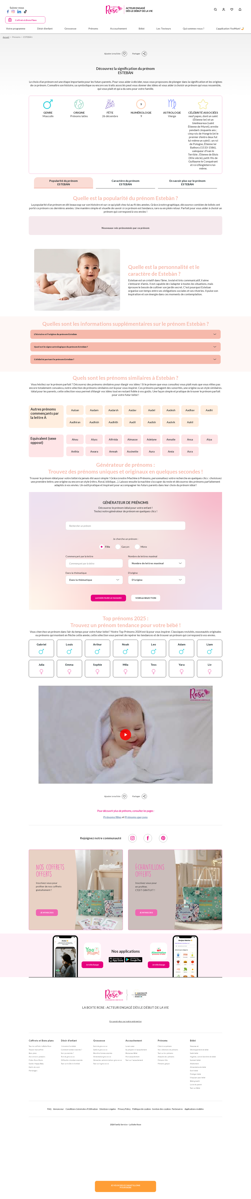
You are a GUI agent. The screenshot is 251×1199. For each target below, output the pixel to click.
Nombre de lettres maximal (142, 647)
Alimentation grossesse (102, 1148)
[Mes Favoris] (231, 9)
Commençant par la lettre (79, 647)
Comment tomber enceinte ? (71, 1141)
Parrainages (33, 1162)
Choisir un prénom (165, 1138)
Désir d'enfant (69, 1132)
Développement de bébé (199, 1141)
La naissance (130, 1138)
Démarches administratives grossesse (107, 1152)
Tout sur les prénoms (165, 1145)
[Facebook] (8, 11)
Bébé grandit (195, 1172)
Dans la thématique (76, 664)
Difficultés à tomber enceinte (72, 1152)
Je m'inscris (47, 1004)
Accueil (6, 37)
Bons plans (33, 1145)
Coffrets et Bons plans (41, 1132)
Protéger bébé (195, 1165)
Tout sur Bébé (195, 1179)
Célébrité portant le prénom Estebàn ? (51, 451)
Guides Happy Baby (36, 1155)
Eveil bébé (194, 1162)
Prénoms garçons (136, 908)
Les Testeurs (164, 28)
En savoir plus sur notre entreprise (125, 1113)
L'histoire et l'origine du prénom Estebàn (52, 426)
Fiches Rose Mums (36, 1152)
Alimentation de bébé (198, 1159)
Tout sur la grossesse (101, 1155)
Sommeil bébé (195, 1152)
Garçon (125, 638)
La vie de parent (196, 1176)
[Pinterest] (163, 930)
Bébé (193, 1132)
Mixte (144, 638)
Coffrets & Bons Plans (26, 20)
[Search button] (215, 9)
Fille (107, 638)
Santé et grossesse (100, 1141)
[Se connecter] (223, 9)
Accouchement (134, 1132)
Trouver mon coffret (36, 1141)
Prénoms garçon (164, 1155)
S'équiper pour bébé (197, 1169)
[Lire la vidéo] (125, 826)
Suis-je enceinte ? (67, 1145)
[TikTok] (25, 11)
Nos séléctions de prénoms (168, 1141)
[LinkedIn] (19, 11)
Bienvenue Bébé (131, 1145)
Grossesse (99, 1132)
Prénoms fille (163, 1152)
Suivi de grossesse (100, 1138)
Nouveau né (194, 1138)
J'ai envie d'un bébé (68, 1138)
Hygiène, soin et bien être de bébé (203, 1148)
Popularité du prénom (63, 182)
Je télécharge (92, 1056)
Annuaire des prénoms (166, 1148)
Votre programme (15, 28)
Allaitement (194, 1155)
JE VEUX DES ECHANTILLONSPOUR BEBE (125, 1186)
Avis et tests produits (37, 1148)
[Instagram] (13, 11)
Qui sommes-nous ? (193, 28)
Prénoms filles (112, 908)
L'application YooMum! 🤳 (230, 28)
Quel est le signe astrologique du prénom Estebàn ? (56, 438)
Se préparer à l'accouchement (136, 1141)
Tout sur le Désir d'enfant (70, 1155)
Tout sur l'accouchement (134, 1152)
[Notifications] (240, 9)
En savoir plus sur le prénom (187, 182)
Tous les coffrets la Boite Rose (40, 1138)
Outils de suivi (34, 1159)
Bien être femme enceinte (102, 1145)
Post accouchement (132, 1148)
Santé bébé (194, 1145)
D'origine (133, 664)
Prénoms (163, 1132)
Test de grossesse (68, 1148)
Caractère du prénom (125, 182)
